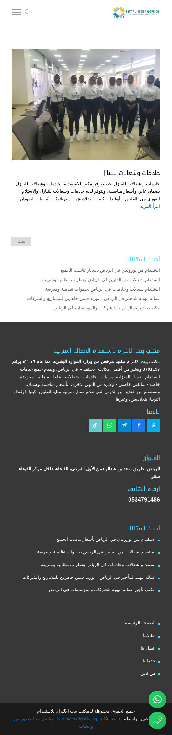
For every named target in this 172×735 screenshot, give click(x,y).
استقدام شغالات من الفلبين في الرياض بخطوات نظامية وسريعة (101, 279)
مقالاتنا (149, 635)
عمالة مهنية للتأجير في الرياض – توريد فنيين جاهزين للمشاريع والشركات (93, 298)
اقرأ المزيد (150, 206)
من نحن (148, 673)
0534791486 (144, 500)
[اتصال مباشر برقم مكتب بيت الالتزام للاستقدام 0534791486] (157, 720)
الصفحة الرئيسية (140, 622)
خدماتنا (149, 660)
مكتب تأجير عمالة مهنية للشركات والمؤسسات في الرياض (106, 307)
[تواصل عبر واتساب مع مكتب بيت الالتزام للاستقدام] (157, 699)
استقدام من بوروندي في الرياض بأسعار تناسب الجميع (110, 270)
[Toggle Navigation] (16, 13)
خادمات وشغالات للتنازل (130, 173)
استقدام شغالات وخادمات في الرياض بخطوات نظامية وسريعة (102, 289)
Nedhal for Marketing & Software (89, 718)
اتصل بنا (148, 648)
